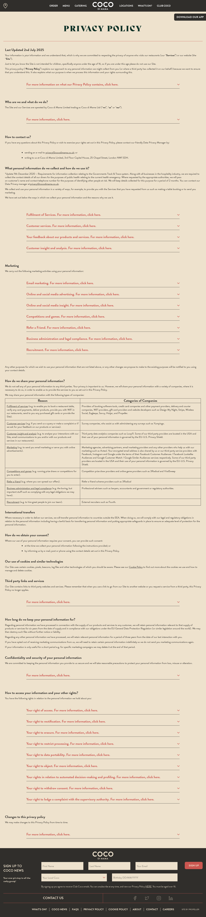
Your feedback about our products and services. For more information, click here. (103, 237)
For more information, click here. (103, 119)
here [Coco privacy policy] (148, 886)
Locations (126, 6)
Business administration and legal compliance (29, 488)
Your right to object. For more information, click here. (103, 766)
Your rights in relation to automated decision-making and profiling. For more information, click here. (103, 777)
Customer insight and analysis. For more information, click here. (103, 248)
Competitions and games (19, 471)
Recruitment (13, 502)
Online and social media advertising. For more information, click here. (103, 294)
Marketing (12, 447)
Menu (66, 6)
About (137, 909)
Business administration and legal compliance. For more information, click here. (103, 339)
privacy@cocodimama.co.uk (60, 152)
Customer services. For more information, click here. (103, 226)
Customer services (16, 423)
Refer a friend (14, 481)
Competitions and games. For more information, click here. (103, 316)
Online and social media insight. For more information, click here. (103, 305)
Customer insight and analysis (21, 434)
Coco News (59, 909)
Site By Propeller (190, 909)
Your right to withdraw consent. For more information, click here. (103, 788)
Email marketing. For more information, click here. (103, 283)
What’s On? (145, 6)
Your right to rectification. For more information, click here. (103, 721)
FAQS (75, 909)
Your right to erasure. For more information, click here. (103, 732)
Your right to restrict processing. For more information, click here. (103, 744)
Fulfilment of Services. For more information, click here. (103, 215)
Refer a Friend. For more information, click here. (103, 327)
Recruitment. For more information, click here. (103, 350)
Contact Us (53, 898)
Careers (168, 909)
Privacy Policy (94, 909)
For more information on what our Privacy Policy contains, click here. (103, 84)
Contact (152, 909)
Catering (81, 6)
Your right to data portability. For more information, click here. (103, 755)
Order (53, 6)
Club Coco (164, 6)
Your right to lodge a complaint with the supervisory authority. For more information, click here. (103, 799)
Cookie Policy (136, 567)
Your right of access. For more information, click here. (103, 710)
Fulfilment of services (17, 406)
